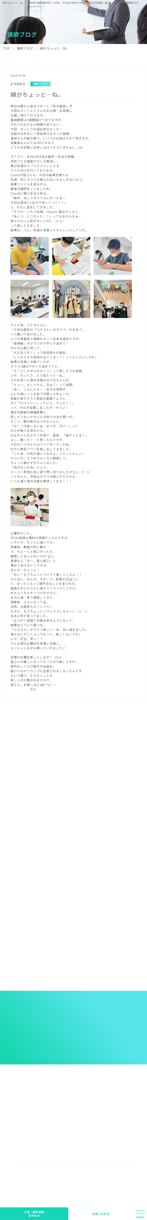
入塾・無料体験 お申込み (34, 1213)
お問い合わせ (100, 1214)
